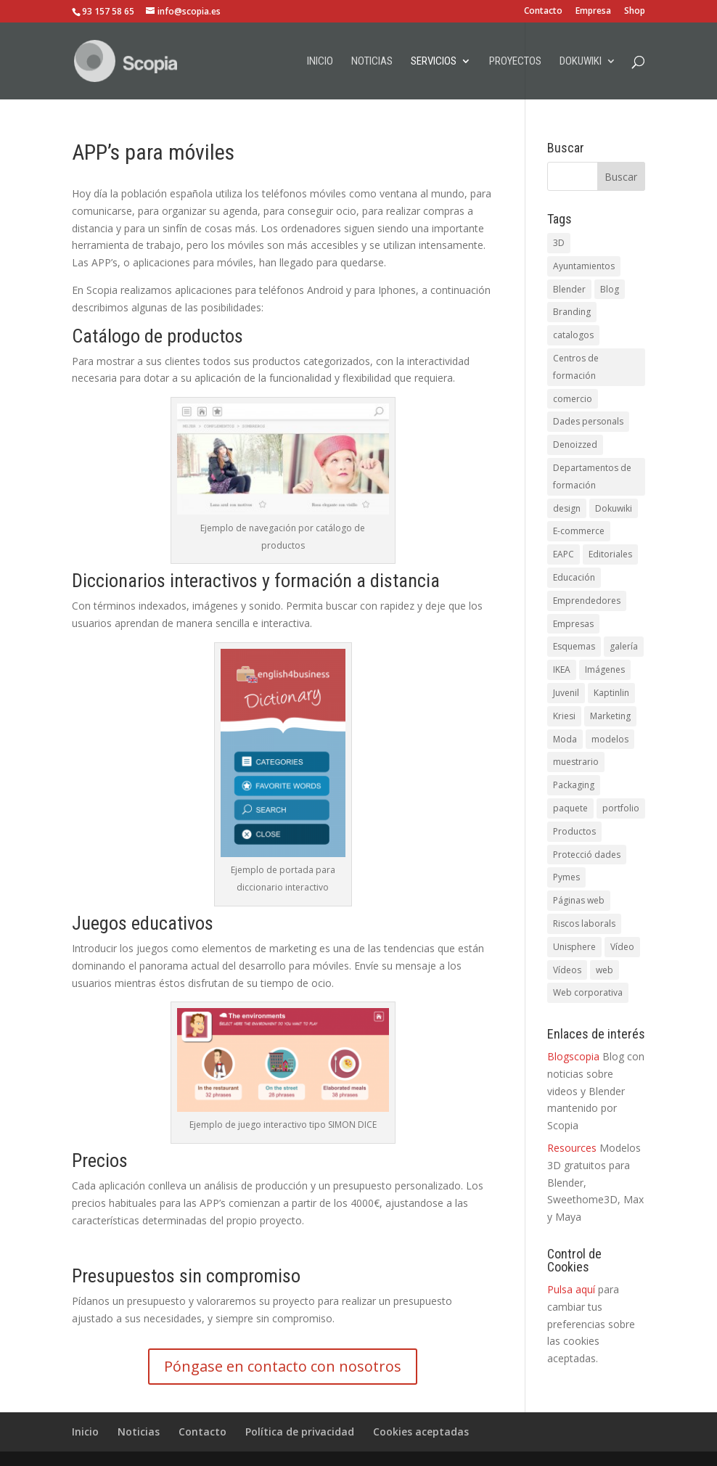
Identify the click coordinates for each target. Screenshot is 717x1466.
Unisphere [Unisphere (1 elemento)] (574, 947)
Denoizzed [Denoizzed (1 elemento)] (575, 444)
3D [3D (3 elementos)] (559, 243)
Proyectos (515, 61)
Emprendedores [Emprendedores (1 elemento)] (586, 600)
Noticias (372, 61)
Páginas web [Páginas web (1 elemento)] (579, 900)
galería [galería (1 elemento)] (624, 646)
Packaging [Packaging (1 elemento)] (573, 785)
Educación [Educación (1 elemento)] (574, 577)
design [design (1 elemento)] (567, 508)
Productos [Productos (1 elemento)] (574, 831)
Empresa (593, 12)
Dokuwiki (581, 61)
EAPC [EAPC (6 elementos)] (563, 554)
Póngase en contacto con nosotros (282, 1366)
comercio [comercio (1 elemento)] (572, 399)
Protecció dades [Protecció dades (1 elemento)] (586, 854)
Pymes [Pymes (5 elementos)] (566, 877)
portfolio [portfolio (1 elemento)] (620, 808)
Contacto (543, 12)
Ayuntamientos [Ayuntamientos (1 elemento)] (584, 266)
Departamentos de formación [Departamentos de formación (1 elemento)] (592, 476)
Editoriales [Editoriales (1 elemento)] (610, 554)
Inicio (320, 61)
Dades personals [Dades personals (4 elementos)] (588, 421)
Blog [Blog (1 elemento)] (609, 289)
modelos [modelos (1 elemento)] (609, 739)
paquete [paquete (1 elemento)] (570, 808)
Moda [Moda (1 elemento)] (565, 739)
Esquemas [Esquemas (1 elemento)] (574, 646)
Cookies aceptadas (421, 1431)
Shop (634, 12)
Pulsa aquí (571, 1289)
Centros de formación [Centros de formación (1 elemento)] (576, 367)
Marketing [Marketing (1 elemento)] (610, 716)
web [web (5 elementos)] (604, 970)
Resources (572, 1148)
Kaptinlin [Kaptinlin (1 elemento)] (611, 693)
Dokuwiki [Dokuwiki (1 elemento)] (613, 508)
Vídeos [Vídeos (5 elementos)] (567, 970)
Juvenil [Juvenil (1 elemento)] (566, 693)
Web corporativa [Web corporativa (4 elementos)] (588, 992)
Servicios (433, 61)
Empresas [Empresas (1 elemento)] (573, 624)
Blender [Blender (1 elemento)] (569, 289)
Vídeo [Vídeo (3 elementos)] (622, 947)
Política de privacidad (299, 1431)
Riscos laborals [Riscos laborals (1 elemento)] (584, 923)
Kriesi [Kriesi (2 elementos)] (564, 716)
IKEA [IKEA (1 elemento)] (561, 669)
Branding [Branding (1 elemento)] (572, 312)
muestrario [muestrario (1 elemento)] (576, 761)
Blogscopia (573, 1056)
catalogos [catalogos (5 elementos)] (573, 335)
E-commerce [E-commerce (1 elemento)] (579, 531)
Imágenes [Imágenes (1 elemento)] (605, 669)
